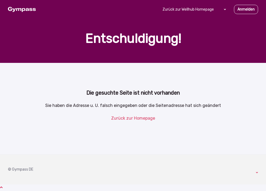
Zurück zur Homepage (133, 118)
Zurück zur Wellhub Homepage (188, 9)
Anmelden (246, 9)
